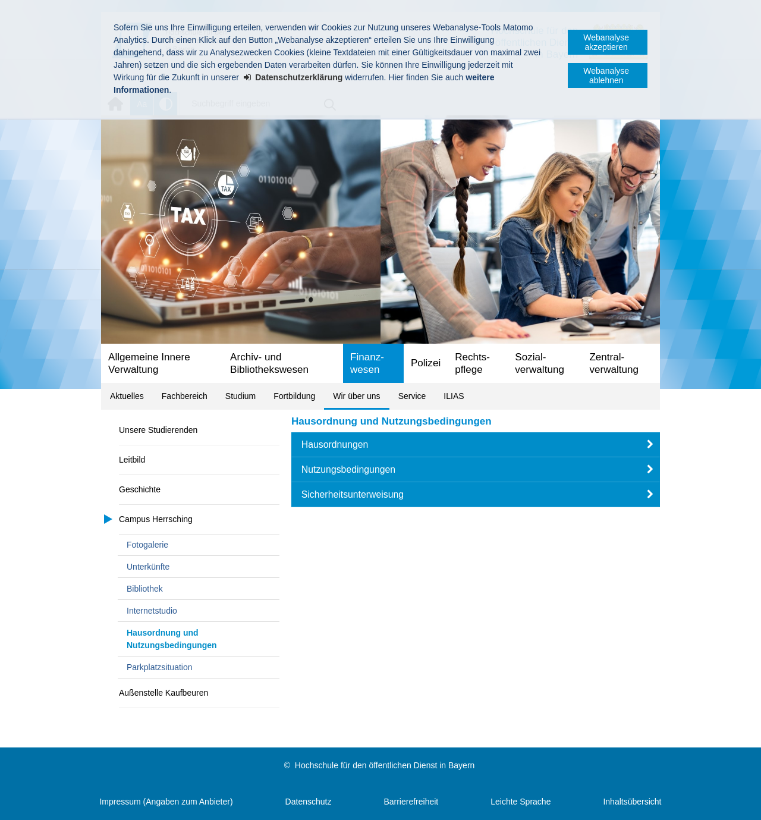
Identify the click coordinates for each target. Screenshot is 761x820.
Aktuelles (127, 396)
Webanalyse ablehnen (606, 75)
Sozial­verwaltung (539, 363)
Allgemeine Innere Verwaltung (149, 363)
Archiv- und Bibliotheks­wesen (269, 363)
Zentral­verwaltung (614, 363)
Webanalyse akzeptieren (606, 42)
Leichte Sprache (520, 801)
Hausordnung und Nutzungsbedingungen (172, 639)
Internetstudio (152, 610)
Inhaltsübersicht (632, 801)
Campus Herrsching (156, 519)
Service (412, 396)
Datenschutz (308, 801)
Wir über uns (356, 396)
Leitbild (132, 459)
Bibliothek (145, 588)
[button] (475, 445)
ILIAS (454, 396)
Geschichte (140, 489)
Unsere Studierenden (158, 430)
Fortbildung (294, 396)
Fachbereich (184, 396)
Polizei (426, 363)
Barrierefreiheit (410, 801)
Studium (240, 396)
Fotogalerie (147, 544)
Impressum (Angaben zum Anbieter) (165, 801)
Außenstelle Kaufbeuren (163, 693)
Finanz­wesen (367, 363)
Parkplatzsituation (160, 667)
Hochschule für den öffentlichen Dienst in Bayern (384, 765)
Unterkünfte (148, 566)
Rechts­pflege (472, 363)
